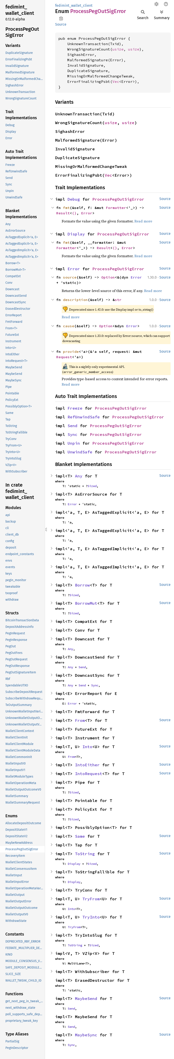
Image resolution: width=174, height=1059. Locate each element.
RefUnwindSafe (84, 417)
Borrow (82, 585)
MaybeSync (86, 1034)
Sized (92, 486)
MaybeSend (86, 998)
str (118, 299)
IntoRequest (88, 773)
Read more (143, 221)
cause (68, 326)
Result (63, 213)
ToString (85, 853)
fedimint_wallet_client (74, 5)
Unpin (74, 443)
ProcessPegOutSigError (118, 199)
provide (71, 351)
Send (72, 425)
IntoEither (87, 764)
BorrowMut (86, 603)
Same (80, 836)
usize (118, 49)
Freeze (75, 408)
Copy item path (61, 18)
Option (108, 277)
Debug (74, 199)
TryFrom (91, 898)
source (70, 277)
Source (60, 24)
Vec (115, 81)
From (80, 720)
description (75, 299)
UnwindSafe (80, 452)
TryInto (91, 917)
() (74, 213)
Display (76, 234)
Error (86, 213)
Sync (72, 434)
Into (87, 746)
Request (64, 357)
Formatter (116, 207)
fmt (66, 207)
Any (78, 476)
